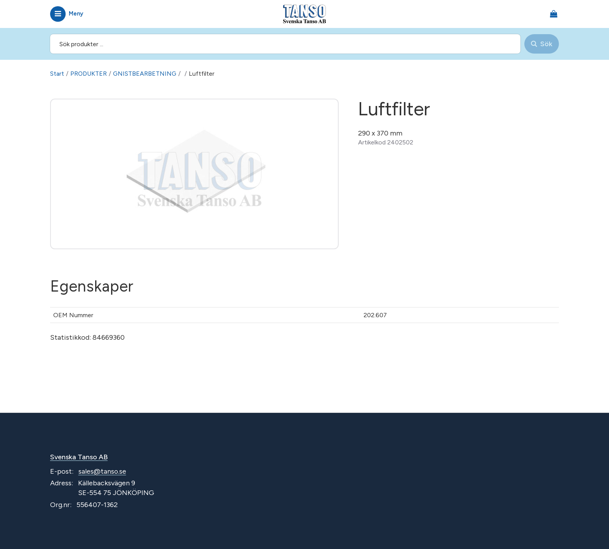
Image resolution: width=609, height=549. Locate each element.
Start (57, 73)
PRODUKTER (88, 73)
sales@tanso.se (102, 471)
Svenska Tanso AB (79, 457)
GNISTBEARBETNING (145, 73)
